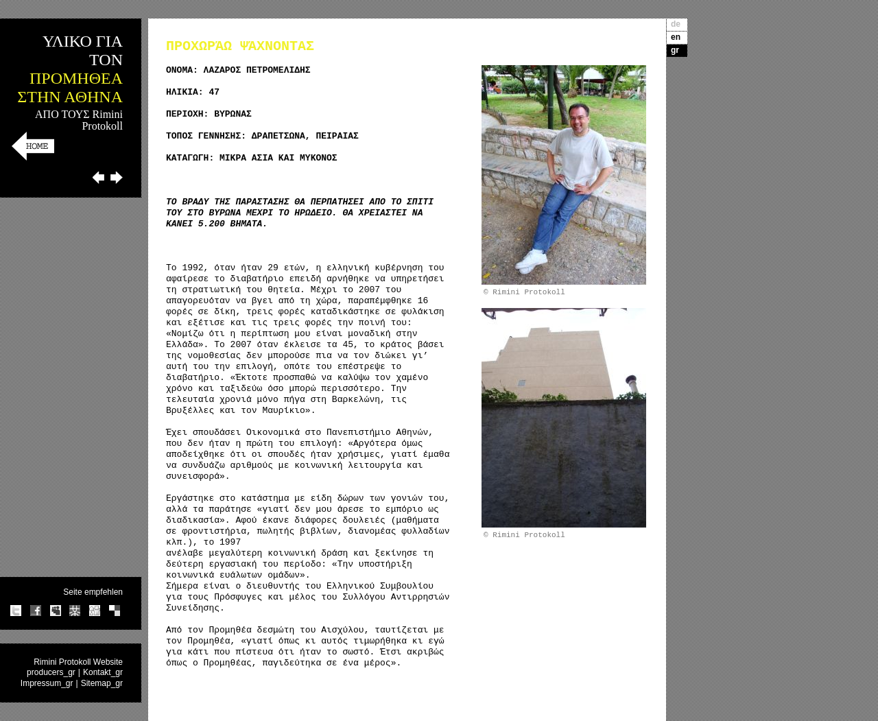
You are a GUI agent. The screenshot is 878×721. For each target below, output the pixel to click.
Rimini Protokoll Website (78, 662)
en (675, 37)
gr (675, 50)
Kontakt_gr (103, 672)
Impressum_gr (47, 683)
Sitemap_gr (102, 683)
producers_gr (51, 672)
